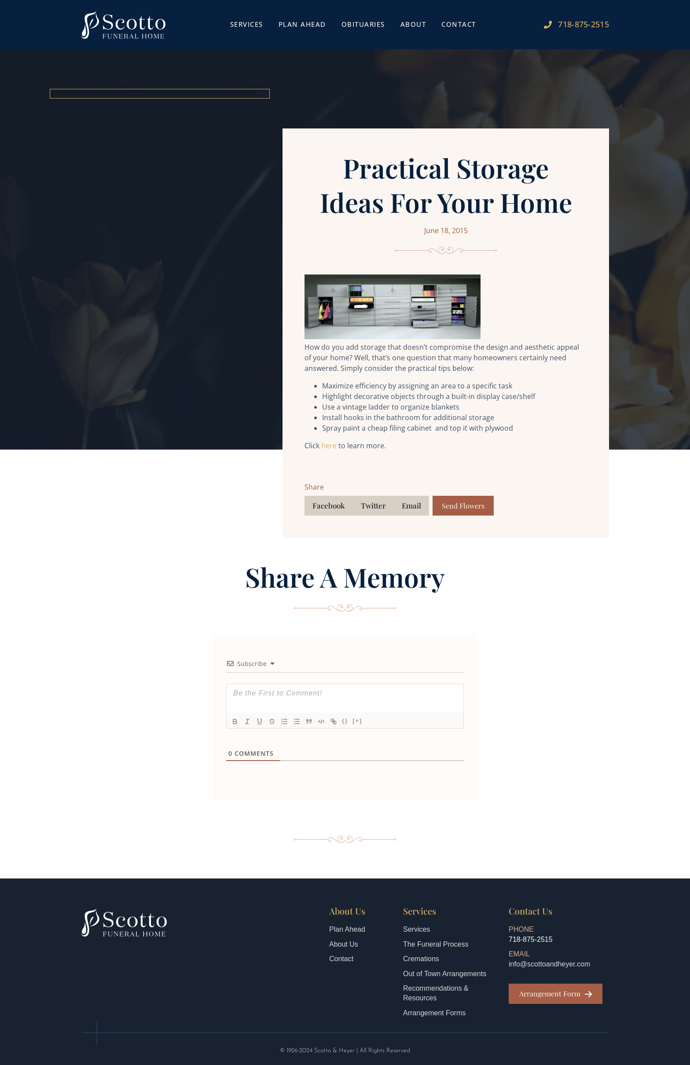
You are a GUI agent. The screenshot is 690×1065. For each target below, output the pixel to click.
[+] (357, 720)
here (329, 445)
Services (246, 24)
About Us (343, 944)
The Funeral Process (436, 944)
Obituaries (363, 24)
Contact (458, 24)
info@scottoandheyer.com (549, 964)
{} (345, 720)
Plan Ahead (302, 24)
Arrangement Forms (434, 1013)
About (413, 24)
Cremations (421, 959)
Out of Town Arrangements (444, 973)
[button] (329, 506)
